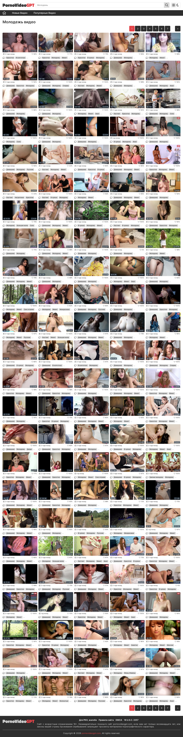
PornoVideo (18, 5)
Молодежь (56, 58)
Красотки (10, 58)
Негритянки (19, 197)
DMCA (119, 720)
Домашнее (118, 58)
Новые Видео (19, 13)
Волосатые (64, 701)
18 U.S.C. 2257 (131, 720)
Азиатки (134, 645)
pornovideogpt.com (91, 733)
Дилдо (29, 449)
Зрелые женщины (156, 477)
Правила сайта (106, 720)
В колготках (20, 58)
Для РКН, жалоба (88, 720)
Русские (30, 169)
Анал (172, 86)
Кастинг (81, 86)
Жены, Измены (129, 673)
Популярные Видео (45, 13)
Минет (64, 58)
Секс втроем (29, 309)
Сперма (66, 86)
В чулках (90, 58)
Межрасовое (65, 309)
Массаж (170, 645)
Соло (172, 114)
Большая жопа (22, 225)
